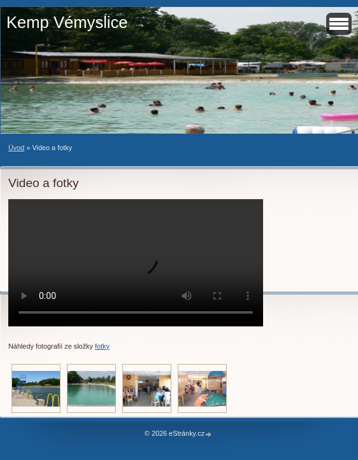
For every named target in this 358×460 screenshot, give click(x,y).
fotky (102, 346)
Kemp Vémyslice (67, 22)
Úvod (16, 147)
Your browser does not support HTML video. (135, 262)
